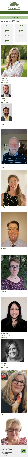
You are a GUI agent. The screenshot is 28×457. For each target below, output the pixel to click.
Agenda (7, 30)
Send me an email (4, 82)
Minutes (7, 32)
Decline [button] (18, 451)
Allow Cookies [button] (23, 451)
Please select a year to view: (6, 21)
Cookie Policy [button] (5, 455)
